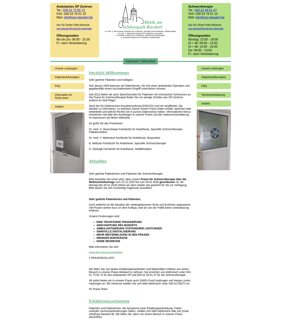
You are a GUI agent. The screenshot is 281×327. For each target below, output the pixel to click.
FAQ (57, 85)
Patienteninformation (67, 77)
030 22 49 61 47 (206, 10)
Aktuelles (98, 161)
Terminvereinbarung (213, 94)
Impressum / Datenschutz (140, 61)
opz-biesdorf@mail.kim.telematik (74, 28)
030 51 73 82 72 (74, 10)
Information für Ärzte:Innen (63, 96)
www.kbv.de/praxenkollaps (106, 252)
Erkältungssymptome (109, 301)
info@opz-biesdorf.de (78, 17)
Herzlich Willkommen (109, 72)
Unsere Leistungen (66, 68)
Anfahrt (59, 106)
